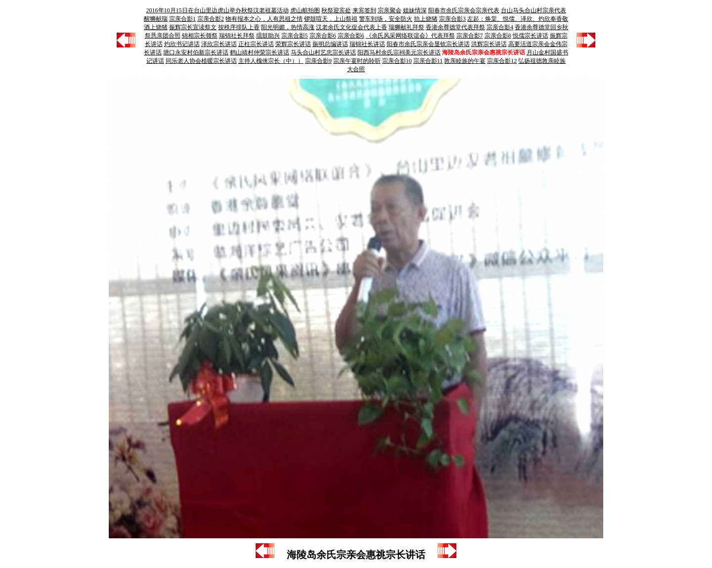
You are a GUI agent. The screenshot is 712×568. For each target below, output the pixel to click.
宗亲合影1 (182, 18)
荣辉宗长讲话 (293, 44)
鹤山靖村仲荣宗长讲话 (259, 52)
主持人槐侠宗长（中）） (271, 60)
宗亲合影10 (397, 60)
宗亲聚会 (389, 10)
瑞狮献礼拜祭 (406, 27)
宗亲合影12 (502, 60)
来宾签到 (364, 10)
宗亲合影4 (500, 27)
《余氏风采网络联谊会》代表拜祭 (410, 35)
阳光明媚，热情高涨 (287, 27)
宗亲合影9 (318, 60)
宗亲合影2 (210, 18)
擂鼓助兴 (268, 35)
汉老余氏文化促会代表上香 (351, 27)
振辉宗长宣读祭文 (193, 27)
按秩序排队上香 (239, 27)
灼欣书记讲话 (182, 44)
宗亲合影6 (323, 35)
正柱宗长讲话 (256, 44)
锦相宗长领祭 (200, 35)
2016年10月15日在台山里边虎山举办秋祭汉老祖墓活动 (217, 10)
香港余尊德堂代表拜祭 (455, 27)
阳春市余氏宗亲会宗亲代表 (463, 10)
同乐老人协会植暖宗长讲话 (201, 60)
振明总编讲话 (330, 44)
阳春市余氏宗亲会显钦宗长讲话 (428, 44)
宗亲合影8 (498, 35)
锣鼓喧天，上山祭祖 (330, 18)
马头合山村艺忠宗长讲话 (323, 52)
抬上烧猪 (426, 18)
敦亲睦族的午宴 (465, 60)
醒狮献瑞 (156, 18)
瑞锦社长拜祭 (237, 35)
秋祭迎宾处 (336, 10)
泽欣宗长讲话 (219, 44)
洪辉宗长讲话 (489, 44)
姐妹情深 (415, 10)
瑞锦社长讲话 (367, 44)
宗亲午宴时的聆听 (357, 60)
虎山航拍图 (305, 10)
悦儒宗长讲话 (530, 35)
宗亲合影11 (428, 60)
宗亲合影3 (452, 18)
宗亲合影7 (469, 35)
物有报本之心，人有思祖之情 (264, 18)
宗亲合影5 (294, 35)
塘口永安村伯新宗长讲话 (195, 52)
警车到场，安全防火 (385, 18)
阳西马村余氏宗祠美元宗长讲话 (399, 52)
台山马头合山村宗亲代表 (533, 10)
